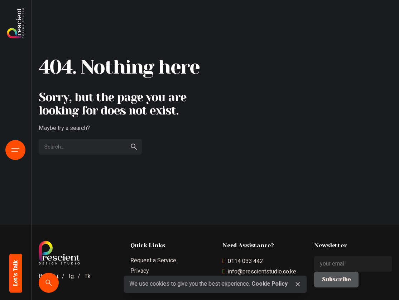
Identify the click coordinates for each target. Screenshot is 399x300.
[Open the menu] (15, 150)
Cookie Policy (269, 284)
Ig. (72, 276)
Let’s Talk (16, 273)
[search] (134, 147)
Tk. (88, 276)
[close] (297, 284)
